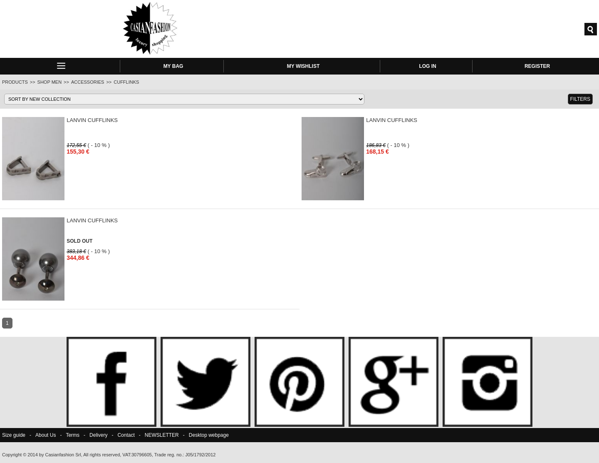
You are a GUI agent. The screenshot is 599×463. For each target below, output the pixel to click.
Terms (72, 435)
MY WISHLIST (303, 66)
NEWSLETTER (162, 435)
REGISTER (537, 66)
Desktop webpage (209, 435)
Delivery (98, 435)
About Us (45, 435)
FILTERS (580, 99)
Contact (125, 435)
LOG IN (427, 66)
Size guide (13, 435)
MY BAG (173, 66)
